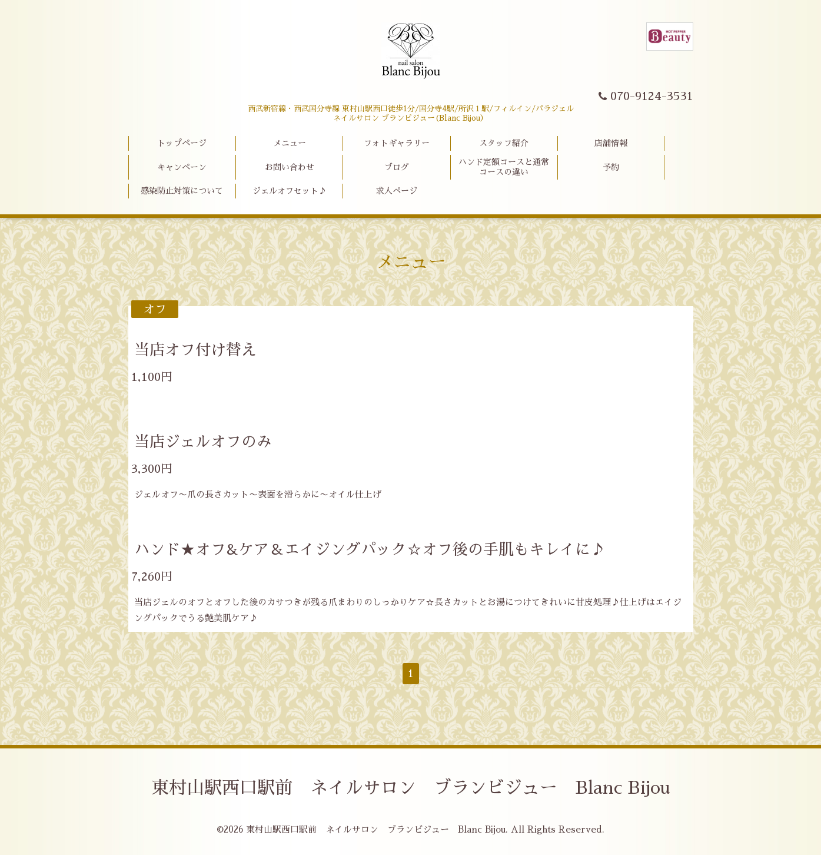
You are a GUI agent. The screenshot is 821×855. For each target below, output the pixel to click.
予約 (611, 167)
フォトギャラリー (397, 143)
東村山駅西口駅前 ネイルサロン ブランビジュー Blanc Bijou (410, 788)
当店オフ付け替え (195, 349)
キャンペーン (182, 167)
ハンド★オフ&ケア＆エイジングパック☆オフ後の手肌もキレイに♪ (370, 549)
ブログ (396, 167)
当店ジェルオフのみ (203, 441)
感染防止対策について (182, 191)
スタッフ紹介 (504, 143)
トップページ (182, 143)
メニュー (289, 143)
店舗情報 (610, 143)
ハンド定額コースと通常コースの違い (503, 167)
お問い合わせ (289, 167)
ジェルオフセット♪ (289, 191)
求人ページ (396, 191)
